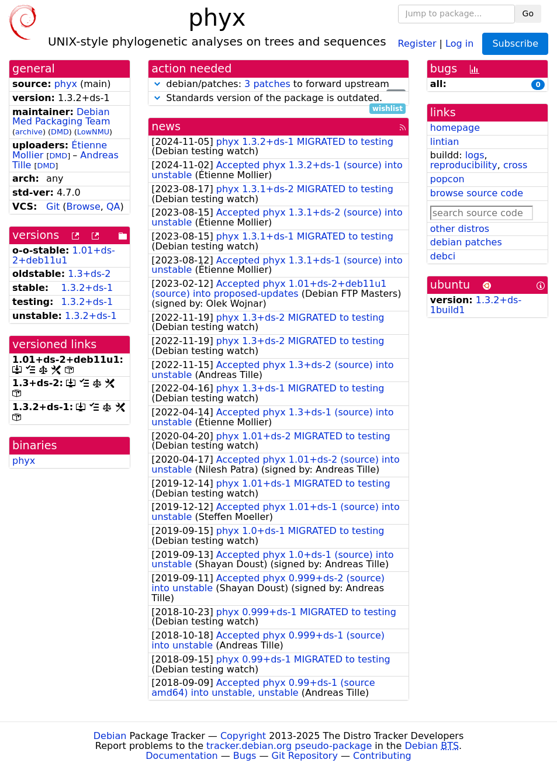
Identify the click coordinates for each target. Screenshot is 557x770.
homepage (455, 127)
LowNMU (93, 131)
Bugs (245, 755)
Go (528, 13)
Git (53, 206)
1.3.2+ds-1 (87, 287)
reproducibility (463, 165)
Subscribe (515, 43)
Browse (84, 206)
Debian (110, 735)
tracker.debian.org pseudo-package (289, 745)
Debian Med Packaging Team (61, 116)
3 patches (267, 83)
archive (29, 131)
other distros (459, 228)
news (166, 126)
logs (475, 155)
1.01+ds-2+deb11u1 (63, 255)
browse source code (476, 193)
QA (113, 206)
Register (417, 42)
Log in (459, 42)
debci (442, 256)
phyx (65, 83)
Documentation (181, 755)
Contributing (382, 755)
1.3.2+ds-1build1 (475, 304)
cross (515, 165)
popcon (447, 179)
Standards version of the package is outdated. (278, 98)
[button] (157, 83)
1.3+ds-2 (89, 273)
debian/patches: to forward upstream (278, 84)
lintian (444, 141)
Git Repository (305, 755)
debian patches (466, 242)
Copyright (243, 735)
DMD (60, 131)
